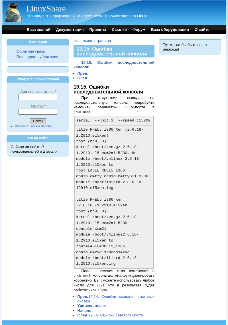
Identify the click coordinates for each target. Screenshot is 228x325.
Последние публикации (37, 57)
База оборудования (170, 29)
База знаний (38, 29)
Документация (70, 29)
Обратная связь (30, 51)
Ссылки (119, 29)
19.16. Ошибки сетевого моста (110, 314)
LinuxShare (46, 8)
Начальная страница (92, 41)
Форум (139, 29)
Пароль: (37, 106)
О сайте (202, 29)
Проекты (97, 29)
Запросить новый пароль (33, 126)
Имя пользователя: (37, 91)
